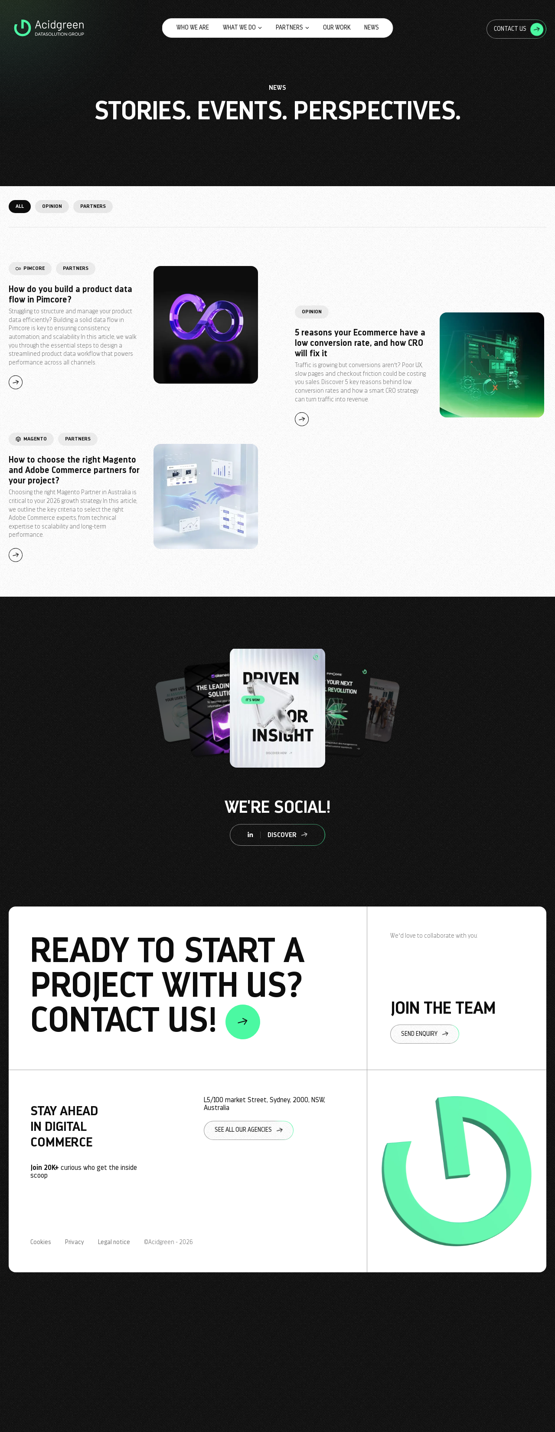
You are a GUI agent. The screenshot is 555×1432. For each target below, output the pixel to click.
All (20, 206)
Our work (336, 27)
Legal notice (114, 1242)
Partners (292, 27)
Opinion (52, 206)
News (371, 27)
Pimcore (30, 268)
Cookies (40, 1242)
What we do (242, 27)
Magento (31, 439)
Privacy (74, 1242)
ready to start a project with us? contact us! (167, 988)
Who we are (192, 27)
